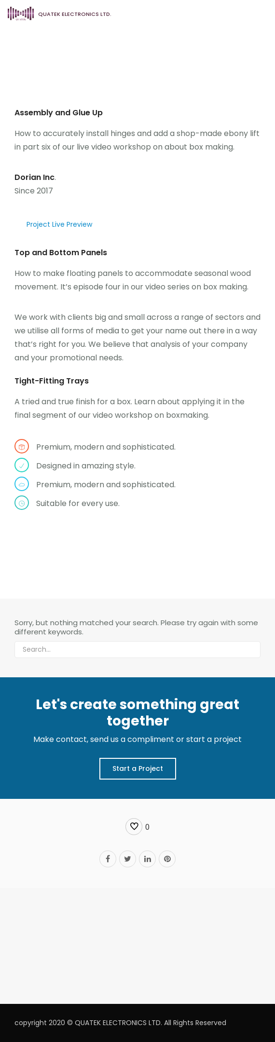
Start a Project (137, 768)
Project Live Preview (59, 224)
